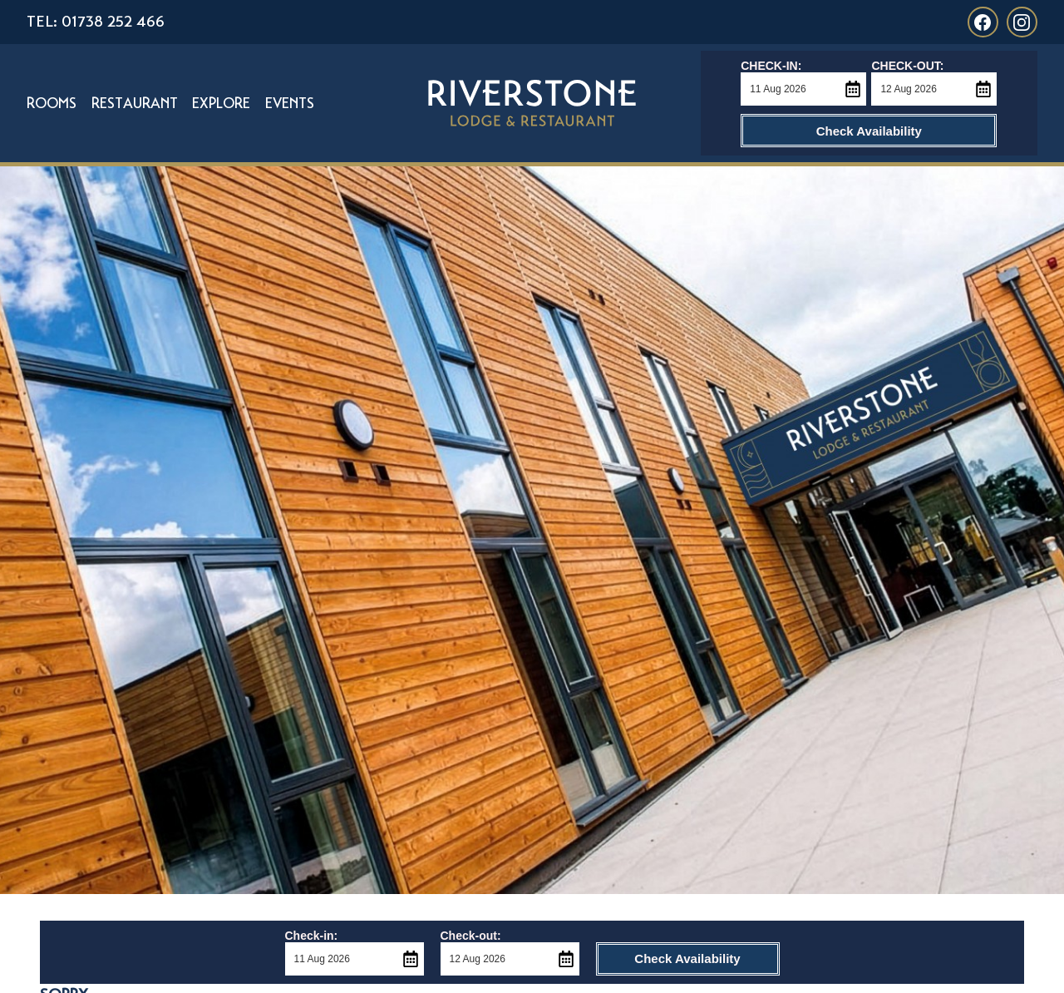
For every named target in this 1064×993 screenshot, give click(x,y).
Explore (221, 103)
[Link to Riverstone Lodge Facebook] (983, 22)
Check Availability (869, 131)
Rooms (51, 103)
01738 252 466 (113, 21)
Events (289, 103)
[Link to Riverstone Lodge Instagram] (1022, 22)
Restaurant (134, 103)
